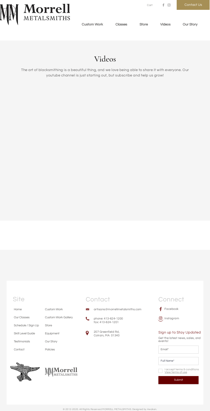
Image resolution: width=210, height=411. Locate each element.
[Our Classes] (23, 317)
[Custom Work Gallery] (59, 317)
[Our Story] (54, 341)
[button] (152, 5)
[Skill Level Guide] (26, 333)
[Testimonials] (23, 341)
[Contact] (23, 349)
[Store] (54, 325)
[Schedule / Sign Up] (26, 325)
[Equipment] (54, 333)
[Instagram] (169, 5)
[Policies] (53, 349)
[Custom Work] (54, 309)
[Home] (23, 309)
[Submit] (178, 380)
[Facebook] (163, 5)
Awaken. (152, 409)
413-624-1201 (109, 322)
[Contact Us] (193, 5)
